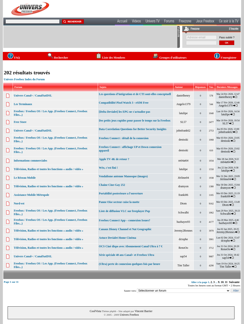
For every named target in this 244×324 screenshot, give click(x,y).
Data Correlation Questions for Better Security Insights (132, 129)
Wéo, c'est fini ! (108, 167)
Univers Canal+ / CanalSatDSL (33, 95)
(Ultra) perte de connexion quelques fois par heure (129, 264)
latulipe (183, 113)
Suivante (234, 282)
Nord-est (19, 203)
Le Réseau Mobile (25, 177)
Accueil (122, 22)
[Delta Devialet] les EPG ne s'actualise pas (124, 111)
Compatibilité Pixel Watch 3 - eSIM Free (123, 102)
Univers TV (152, 22)
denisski (183, 139)
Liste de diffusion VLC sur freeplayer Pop (124, 211)
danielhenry (183, 95)
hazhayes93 (183, 221)
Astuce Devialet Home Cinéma (117, 237)
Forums (169, 22)
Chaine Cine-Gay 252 (112, 185)
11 (226, 282)
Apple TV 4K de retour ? (114, 159)
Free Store (20, 122)
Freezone (185, 22)
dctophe (183, 239)
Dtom (183, 203)
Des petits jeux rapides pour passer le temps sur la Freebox (134, 120)
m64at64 (183, 160)
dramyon (183, 186)
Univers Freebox (129, 314)
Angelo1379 (183, 104)
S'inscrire (233, 29)
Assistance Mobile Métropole (31, 195)
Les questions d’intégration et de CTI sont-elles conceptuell (135, 94)
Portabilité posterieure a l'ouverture (121, 193)
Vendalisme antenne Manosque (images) (123, 176)
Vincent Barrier (143, 311)
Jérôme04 (183, 177)
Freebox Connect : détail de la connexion (123, 138)
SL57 (183, 122)
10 (222, 282)
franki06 (183, 195)
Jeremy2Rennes (183, 230)
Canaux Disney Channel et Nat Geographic (125, 229)
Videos (136, 22)
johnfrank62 (183, 130)
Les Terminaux (23, 104)
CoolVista (95, 311)
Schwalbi (183, 212)
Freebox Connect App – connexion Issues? (124, 220)
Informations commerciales (30, 160)
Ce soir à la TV (228, 22)
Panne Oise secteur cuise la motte (119, 202)
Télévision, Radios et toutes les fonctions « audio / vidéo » (48, 169)
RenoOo (183, 247)
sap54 (183, 256)
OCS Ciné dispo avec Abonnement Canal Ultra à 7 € (131, 246)
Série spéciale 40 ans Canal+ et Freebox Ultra (126, 255)
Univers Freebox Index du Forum (24, 79)
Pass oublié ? (226, 37)
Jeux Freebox (205, 22)
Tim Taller (183, 265)
